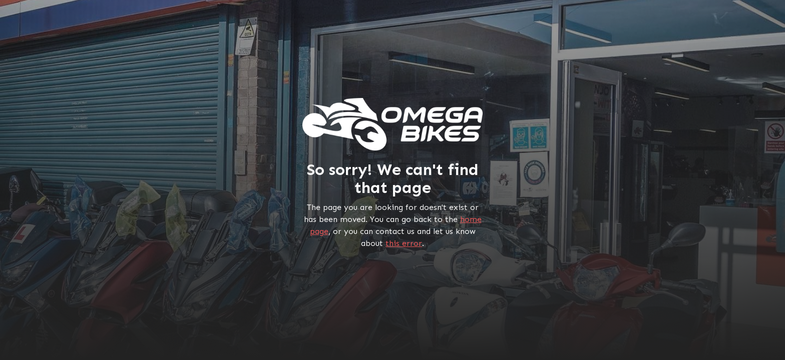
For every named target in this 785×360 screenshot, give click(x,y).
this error (403, 243)
